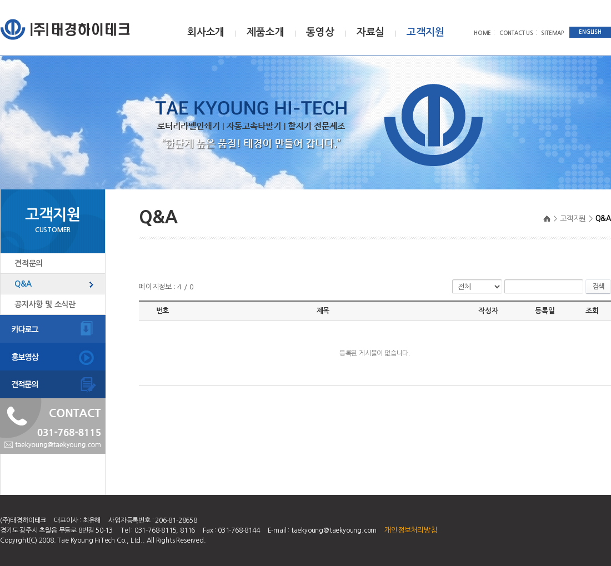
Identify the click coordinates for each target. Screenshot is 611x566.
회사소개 (205, 32)
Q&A (22, 284)
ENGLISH (590, 31)
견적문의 (28, 263)
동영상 (320, 32)
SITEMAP (552, 33)
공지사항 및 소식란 (45, 304)
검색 (598, 286)
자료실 (370, 32)
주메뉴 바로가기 (0, 0)
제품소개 (265, 32)
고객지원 (425, 32)
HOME (482, 33)
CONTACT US (516, 33)
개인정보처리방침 (410, 530)
